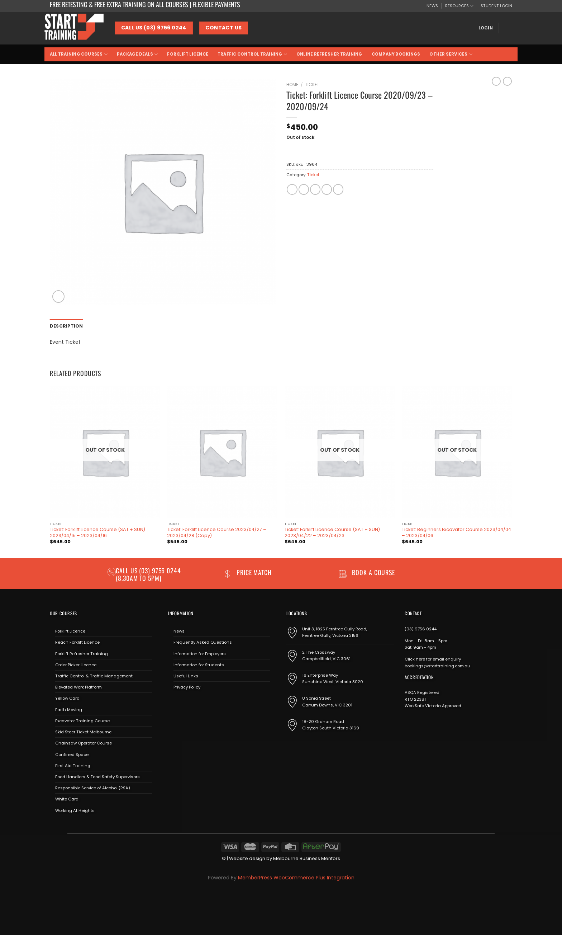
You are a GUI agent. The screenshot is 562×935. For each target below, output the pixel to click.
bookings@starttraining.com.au (437, 665)
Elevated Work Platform (78, 687)
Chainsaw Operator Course (83, 743)
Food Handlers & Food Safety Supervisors (97, 776)
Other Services (450, 54)
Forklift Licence (187, 54)
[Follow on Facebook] (173, 703)
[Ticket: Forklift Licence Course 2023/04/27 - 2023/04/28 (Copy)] (222, 451)
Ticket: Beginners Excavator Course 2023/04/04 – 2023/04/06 (456, 532)
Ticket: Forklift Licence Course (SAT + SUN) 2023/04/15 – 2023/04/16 (97, 532)
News (179, 631)
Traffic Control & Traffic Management (94, 675)
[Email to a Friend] (315, 189)
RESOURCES (459, 6)
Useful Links (185, 675)
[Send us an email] (193, 703)
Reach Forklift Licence (77, 642)
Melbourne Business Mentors (306, 858)
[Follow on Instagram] (183, 703)
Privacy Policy (186, 687)
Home (292, 84)
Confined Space (72, 754)
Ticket (312, 84)
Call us (127, 569)
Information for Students (198, 664)
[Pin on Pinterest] (327, 189)
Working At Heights (75, 810)
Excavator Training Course (82, 720)
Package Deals (137, 54)
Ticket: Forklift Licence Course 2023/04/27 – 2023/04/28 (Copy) (216, 532)
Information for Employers (199, 653)
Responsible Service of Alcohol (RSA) (92, 787)
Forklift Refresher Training (81, 653)
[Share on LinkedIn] (338, 189)
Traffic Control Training (252, 54)
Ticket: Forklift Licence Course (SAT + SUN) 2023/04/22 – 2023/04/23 (332, 532)
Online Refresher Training (329, 54)
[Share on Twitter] (304, 189)
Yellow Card (67, 698)
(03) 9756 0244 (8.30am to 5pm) (148, 573)
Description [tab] (65, 326)
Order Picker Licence (75, 664)
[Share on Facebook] (292, 189)
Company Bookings (396, 54)
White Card (66, 799)
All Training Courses (79, 54)
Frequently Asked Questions (202, 642)
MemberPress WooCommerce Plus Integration (296, 877)
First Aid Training (72, 765)
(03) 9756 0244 (421, 628)
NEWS (432, 6)
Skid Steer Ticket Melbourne (83, 731)
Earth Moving (68, 709)
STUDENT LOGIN (496, 6)
